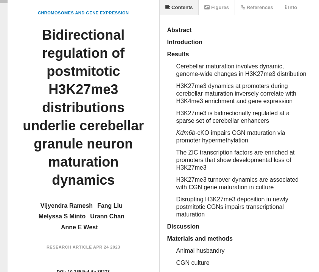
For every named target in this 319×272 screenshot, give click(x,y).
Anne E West (79, 227)
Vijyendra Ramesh (66, 205)
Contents (179, 7)
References (257, 7)
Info (291, 7)
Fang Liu (110, 205)
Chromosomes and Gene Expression (83, 13)
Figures (216, 7)
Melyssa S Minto (62, 216)
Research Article (69, 247)
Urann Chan (107, 216)
